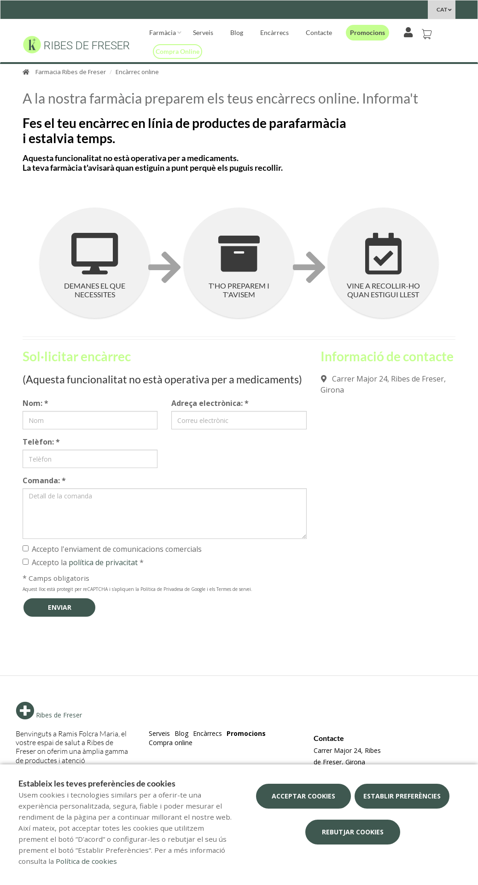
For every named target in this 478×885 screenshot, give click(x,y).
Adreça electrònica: (210, 403)
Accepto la (83, 562)
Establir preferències (402, 796)
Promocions (367, 32)
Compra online (177, 51)
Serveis (203, 32)
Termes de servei (233, 589)
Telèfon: (41, 442)
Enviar (59, 607)
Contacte (319, 32)
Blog (236, 32)
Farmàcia (162, 32)
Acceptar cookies (303, 796)
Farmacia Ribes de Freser (70, 72)
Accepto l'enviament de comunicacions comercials (112, 549)
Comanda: (44, 480)
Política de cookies (86, 861)
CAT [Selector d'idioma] (442, 9)
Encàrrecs (274, 32)
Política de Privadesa (161, 589)
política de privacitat (103, 562)
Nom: (35, 403)
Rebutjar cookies (353, 831)
